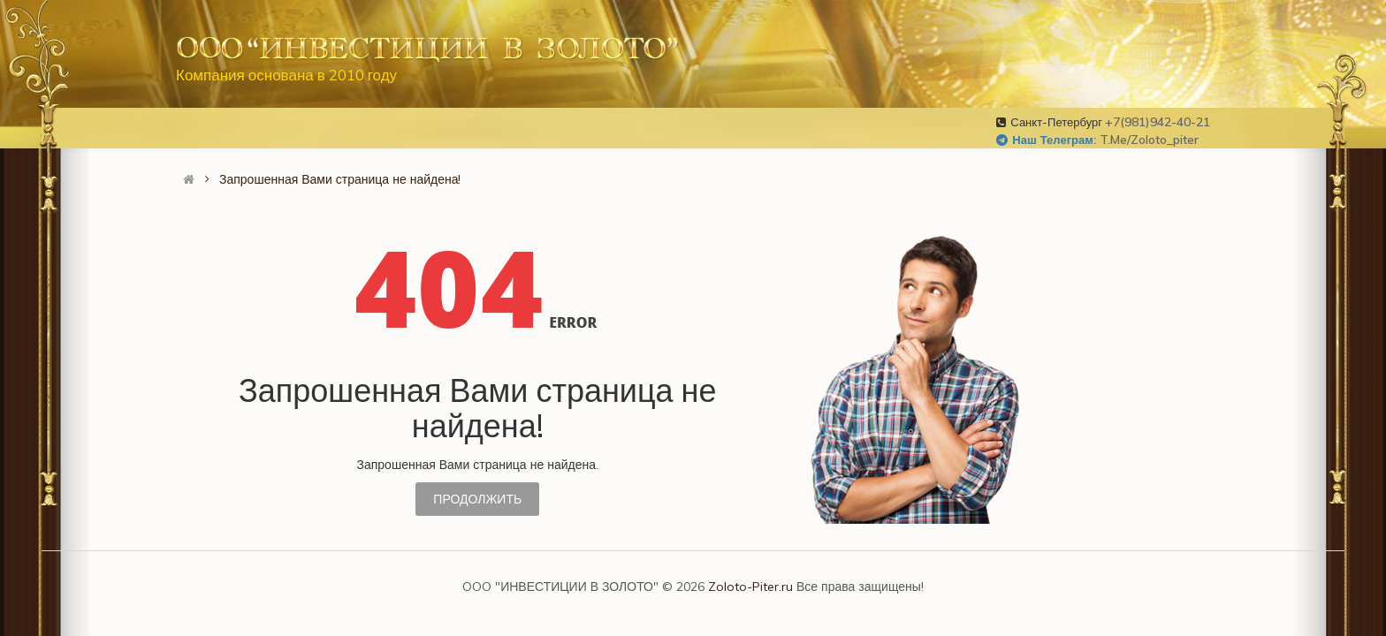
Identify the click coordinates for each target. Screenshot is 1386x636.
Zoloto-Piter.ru (750, 586)
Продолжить (477, 499)
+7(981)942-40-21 (1157, 122)
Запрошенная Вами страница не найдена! (340, 179)
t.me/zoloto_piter (1149, 140)
